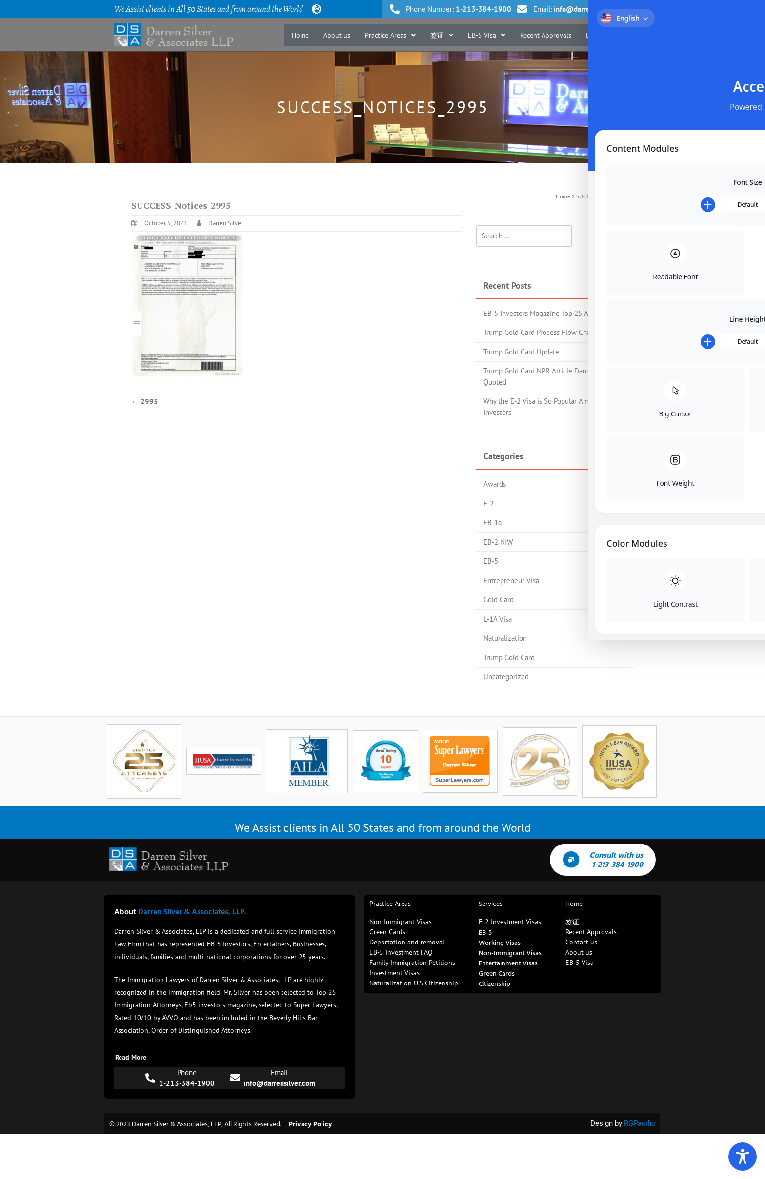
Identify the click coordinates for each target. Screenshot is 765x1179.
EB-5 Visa (486, 35)
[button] (390, 35)
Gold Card (498, 599)
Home (300, 35)
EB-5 (490, 561)
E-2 (488, 503)
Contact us (630, 35)
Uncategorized (506, 676)
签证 (441, 35)
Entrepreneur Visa (511, 580)
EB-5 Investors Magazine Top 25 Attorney (547, 313)
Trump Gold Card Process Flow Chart (539, 332)
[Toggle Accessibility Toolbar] (742, 1156)
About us (336, 35)
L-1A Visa (497, 619)
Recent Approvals (545, 35)
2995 (144, 401)
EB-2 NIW (498, 542)
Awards (494, 484)
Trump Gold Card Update (521, 351)
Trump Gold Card (509, 657)
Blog (593, 35)
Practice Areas (390, 35)
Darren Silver (225, 223)
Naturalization (505, 638)
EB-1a (492, 522)
